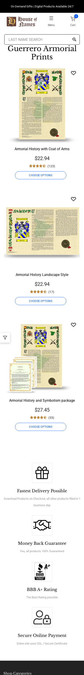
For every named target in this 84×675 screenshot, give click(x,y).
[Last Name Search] (42, 39)
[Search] (74, 39)
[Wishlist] (73, 73)
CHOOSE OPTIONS (40, 175)
